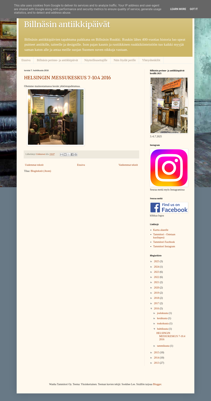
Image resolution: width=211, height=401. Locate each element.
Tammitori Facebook (164, 242)
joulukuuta (163, 313)
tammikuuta (163, 345)
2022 (157, 277)
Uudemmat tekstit (34, 165)
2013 (157, 362)
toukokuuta (163, 323)
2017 (157, 303)
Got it (194, 9)
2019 (157, 292)
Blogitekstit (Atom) (41, 171)
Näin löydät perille (125, 60)
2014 (157, 357)
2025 (157, 261)
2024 (157, 266)
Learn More (178, 9)
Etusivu (26, 60)
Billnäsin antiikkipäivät (67, 24)
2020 (157, 287)
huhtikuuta (163, 328)
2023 (157, 272)
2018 (157, 298)
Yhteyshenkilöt (151, 60)
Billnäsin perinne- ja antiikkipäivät (57, 60)
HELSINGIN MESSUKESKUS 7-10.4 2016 (67, 78)
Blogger (157, 384)
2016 (157, 308)
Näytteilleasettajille (95, 60)
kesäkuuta (162, 318)
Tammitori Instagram (164, 246)
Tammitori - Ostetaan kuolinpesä (164, 236)
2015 (157, 352)
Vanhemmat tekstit (128, 165)
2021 (157, 282)
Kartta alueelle (160, 230)
